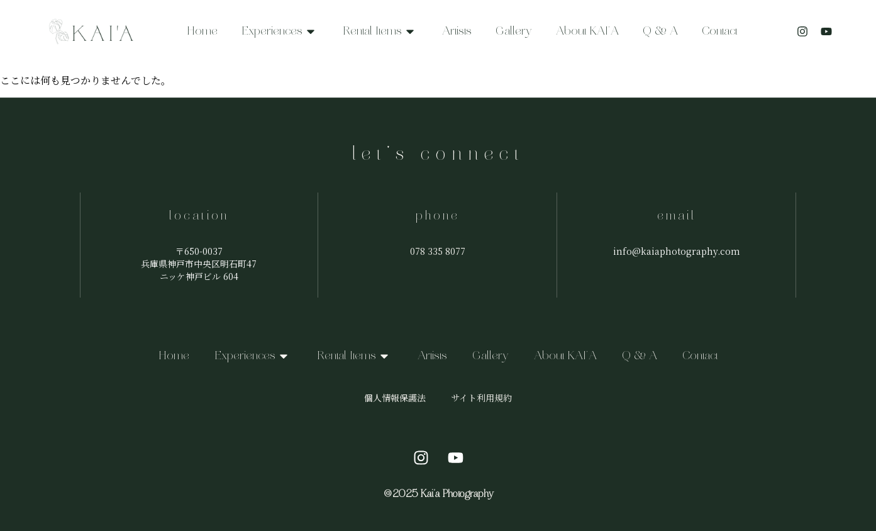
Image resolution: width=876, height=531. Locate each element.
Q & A (660, 31)
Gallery (514, 31)
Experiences (280, 31)
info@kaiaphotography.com (676, 251)
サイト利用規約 (481, 397)
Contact (719, 31)
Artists (457, 31)
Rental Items (380, 31)
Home (202, 31)
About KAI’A (587, 31)
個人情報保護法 (395, 397)
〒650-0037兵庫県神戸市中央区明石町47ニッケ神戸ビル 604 (199, 263)
